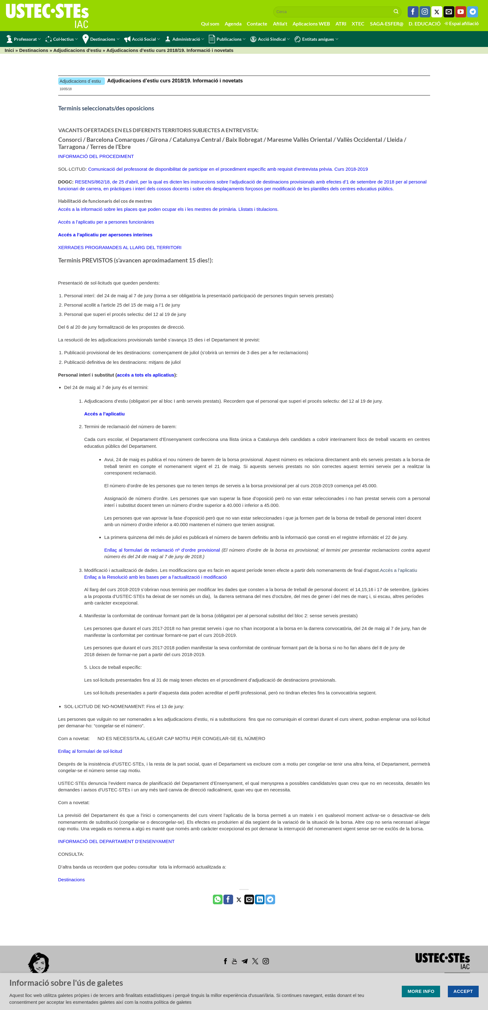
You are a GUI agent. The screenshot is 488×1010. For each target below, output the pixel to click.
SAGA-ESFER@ (386, 23)
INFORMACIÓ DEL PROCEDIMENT (96, 156)
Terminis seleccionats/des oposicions (106, 108)
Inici (9, 50)
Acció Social (142, 39)
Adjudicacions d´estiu (80, 81)
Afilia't (280, 23)
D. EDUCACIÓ (425, 23)
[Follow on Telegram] (472, 11)
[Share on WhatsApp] (218, 900)
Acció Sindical (270, 39)
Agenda (233, 23)
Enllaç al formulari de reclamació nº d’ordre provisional (162, 550)
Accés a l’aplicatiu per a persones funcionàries (106, 222)
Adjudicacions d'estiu (77, 50)
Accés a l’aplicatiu (398, 570)
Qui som (210, 23)
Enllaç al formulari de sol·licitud (90, 751)
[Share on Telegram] (270, 900)
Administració (184, 39)
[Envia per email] (249, 900)
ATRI (341, 23)
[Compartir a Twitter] (239, 900)
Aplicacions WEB (311, 23)
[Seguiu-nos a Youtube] (460, 11)
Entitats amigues (316, 39)
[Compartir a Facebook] (228, 900)
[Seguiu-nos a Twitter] (436, 11)
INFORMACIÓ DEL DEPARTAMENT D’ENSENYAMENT (116, 841)
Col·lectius (61, 39)
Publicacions (227, 39)
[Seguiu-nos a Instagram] (425, 11)
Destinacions (100, 39)
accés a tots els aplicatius (145, 375)
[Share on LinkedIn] (260, 900)
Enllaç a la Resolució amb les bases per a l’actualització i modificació (155, 577)
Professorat (23, 39)
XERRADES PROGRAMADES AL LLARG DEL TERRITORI (120, 247)
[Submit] (396, 12)
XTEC (358, 23)
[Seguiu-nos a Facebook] (413, 11)
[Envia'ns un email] (448, 11)
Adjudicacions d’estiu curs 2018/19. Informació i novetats (175, 80)
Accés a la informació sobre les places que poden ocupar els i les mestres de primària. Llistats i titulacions (168, 209)
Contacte (257, 23)
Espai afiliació (461, 23)
